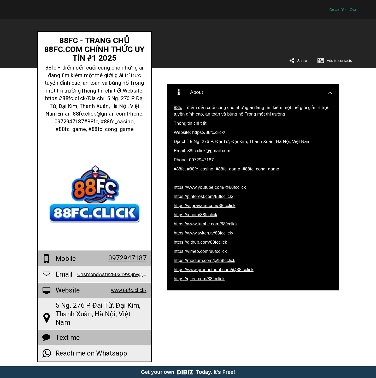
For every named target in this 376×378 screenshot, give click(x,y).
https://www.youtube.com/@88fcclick (210, 187)
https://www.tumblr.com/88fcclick (206, 223)
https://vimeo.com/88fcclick (200, 251)
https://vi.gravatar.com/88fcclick (204, 205)
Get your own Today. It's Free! (188, 372)
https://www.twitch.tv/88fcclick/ (203, 233)
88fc (178, 107)
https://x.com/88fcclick (195, 214)
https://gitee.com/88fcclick (199, 278)
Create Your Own (343, 10)
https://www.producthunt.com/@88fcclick (213, 269)
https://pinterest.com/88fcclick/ (203, 196)
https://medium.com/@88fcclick (204, 260)
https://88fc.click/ (208, 132)
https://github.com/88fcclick (200, 242)
